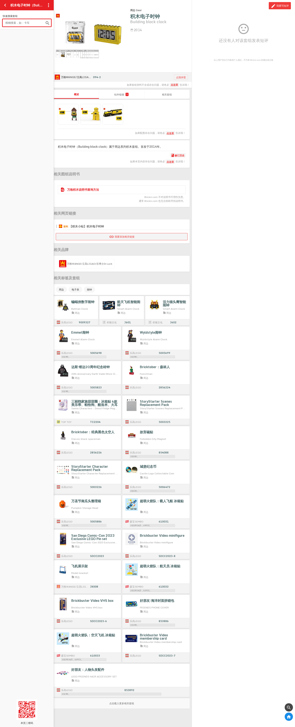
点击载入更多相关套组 (121, 703)
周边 (61, 290)
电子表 (75, 290)
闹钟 (89, 290)
